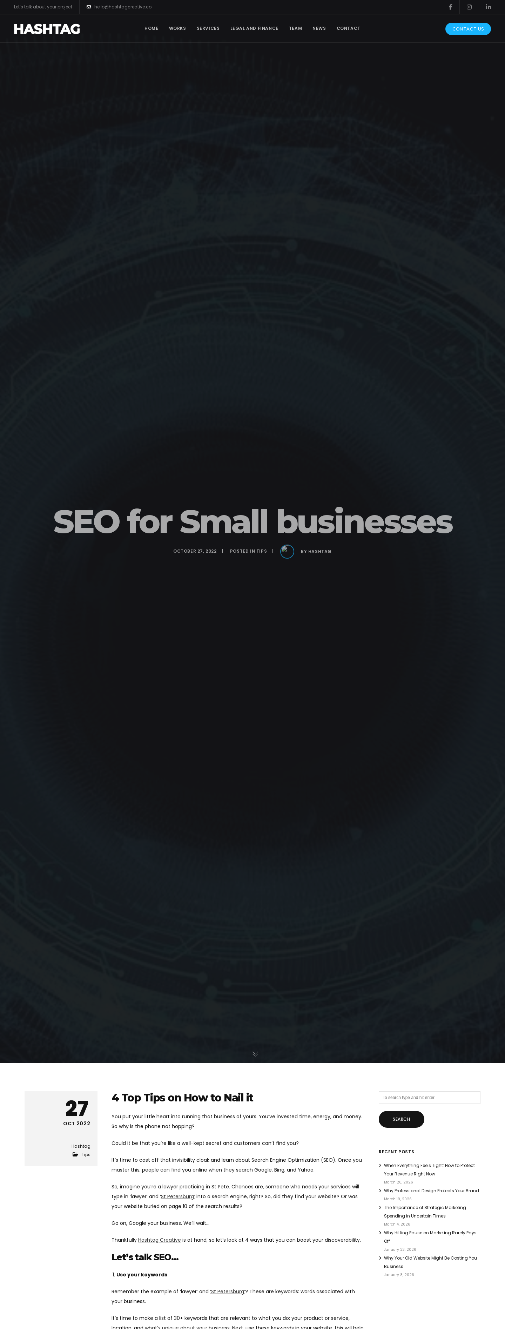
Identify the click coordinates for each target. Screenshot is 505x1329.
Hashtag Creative (159, 1239)
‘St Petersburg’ (227, 1291)
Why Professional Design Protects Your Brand (431, 1191)
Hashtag (81, 1146)
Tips (86, 1155)
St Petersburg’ (178, 1196)
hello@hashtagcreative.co (119, 7)
